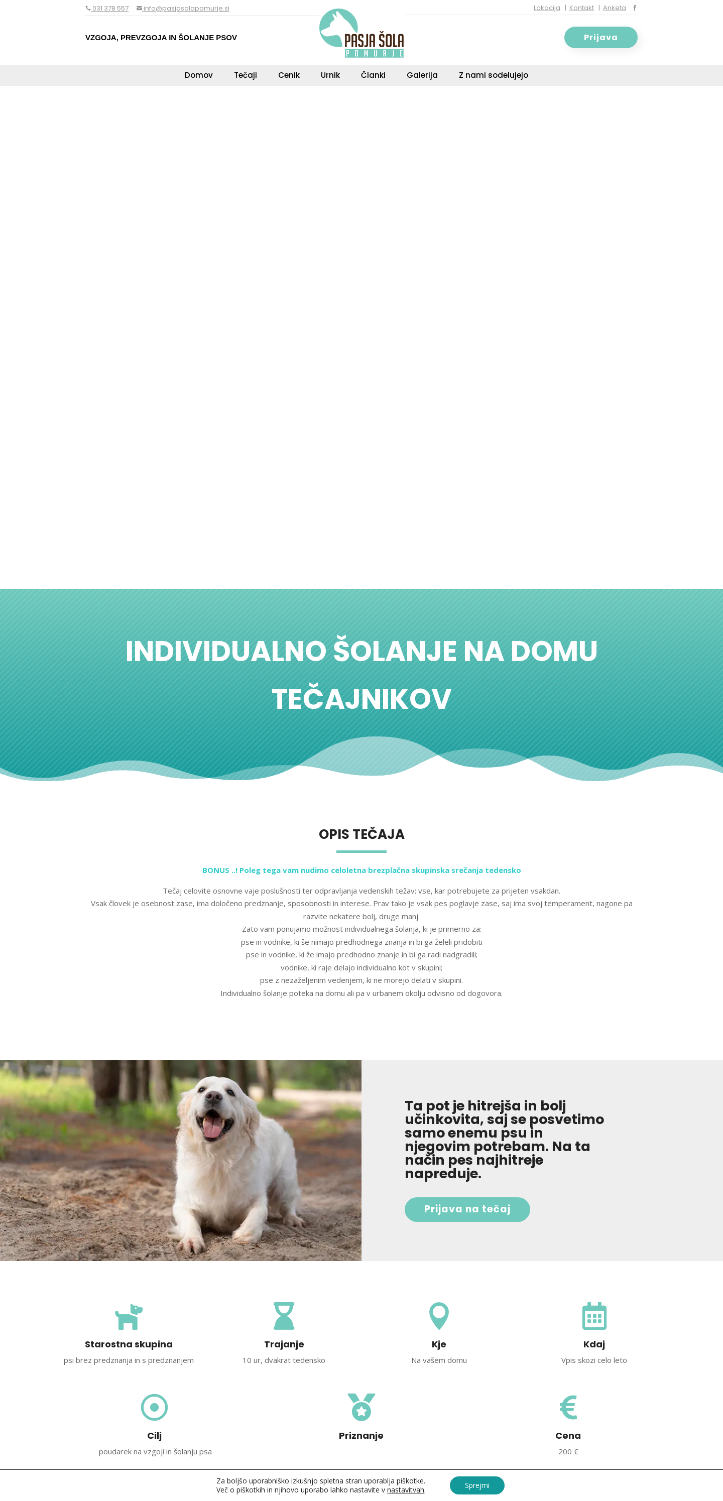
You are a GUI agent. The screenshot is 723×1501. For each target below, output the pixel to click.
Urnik (330, 76)
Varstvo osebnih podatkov (376, 1480)
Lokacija (547, 8)
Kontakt (581, 8)
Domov (199, 76)
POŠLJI (589, 1387)
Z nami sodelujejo (493, 76)
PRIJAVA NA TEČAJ (519, 1038)
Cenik (289, 76)
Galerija (422, 76)
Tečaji (245, 76)
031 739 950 (179, 1264)
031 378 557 (110, 8)
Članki (373, 76)
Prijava (601, 37)
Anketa (614, 8)
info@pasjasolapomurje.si (185, 8)
